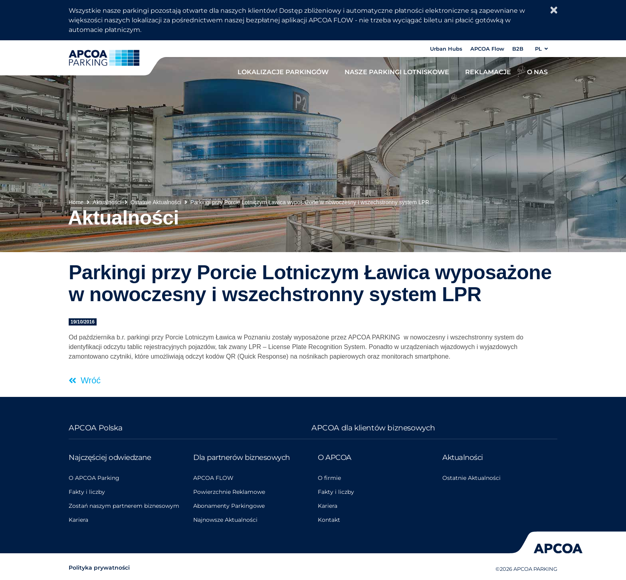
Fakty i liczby (87, 491)
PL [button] (541, 48)
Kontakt (329, 519)
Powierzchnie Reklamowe (229, 491)
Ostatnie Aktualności (471, 477)
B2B (517, 48)
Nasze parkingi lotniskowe (397, 71)
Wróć (89, 380)
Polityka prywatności (99, 567)
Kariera (78, 519)
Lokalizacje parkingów (283, 71)
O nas (537, 71)
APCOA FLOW (213, 477)
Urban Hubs (446, 48)
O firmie (329, 477)
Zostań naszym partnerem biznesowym (124, 505)
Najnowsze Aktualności (225, 519)
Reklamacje (488, 71)
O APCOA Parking (94, 477)
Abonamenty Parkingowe (229, 505)
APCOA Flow (487, 48)
